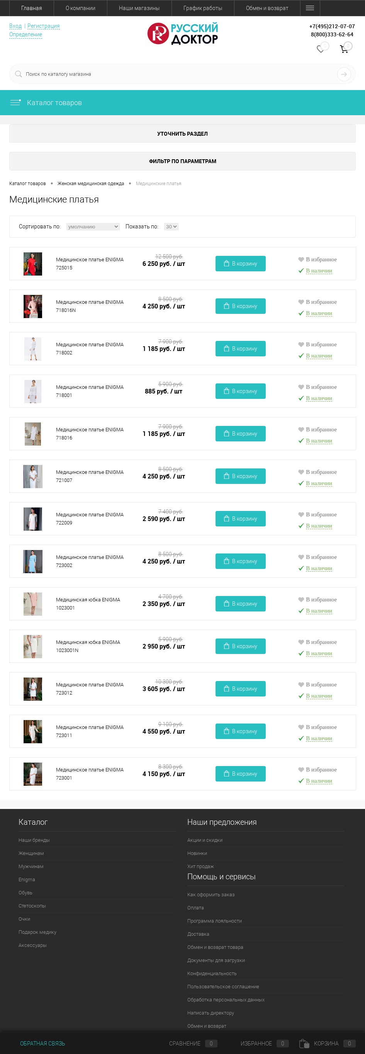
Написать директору (210, 1013)
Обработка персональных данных (226, 1000)
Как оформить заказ (211, 894)
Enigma (27, 879)
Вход (15, 26)
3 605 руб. (164, 689)
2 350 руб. (164, 604)
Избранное (258, 1043)
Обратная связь (37, 1043)
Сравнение (186, 1043)
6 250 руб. (164, 264)
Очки (24, 919)
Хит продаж (200, 866)
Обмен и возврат (267, 8)
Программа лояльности (214, 921)
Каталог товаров (45, 103)
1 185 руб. (164, 349)
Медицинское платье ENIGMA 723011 (90, 731)
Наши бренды (34, 840)
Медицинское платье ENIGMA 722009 (90, 519)
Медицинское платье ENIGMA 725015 (90, 264)
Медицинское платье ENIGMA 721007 (90, 476)
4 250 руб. (164, 306)
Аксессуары (33, 945)
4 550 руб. (164, 731)
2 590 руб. (164, 519)
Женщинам (31, 853)
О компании (80, 8)
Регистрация (43, 26)
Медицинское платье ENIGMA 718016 (90, 434)
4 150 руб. (164, 774)
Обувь (25, 893)
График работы (202, 8)
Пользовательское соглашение (223, 986)
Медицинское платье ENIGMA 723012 (90, 689)
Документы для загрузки (216, 960)
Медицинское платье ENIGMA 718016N (90, 306)
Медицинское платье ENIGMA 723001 (90, 774)
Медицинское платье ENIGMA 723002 (90, 561)
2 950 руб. (164, 646)
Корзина (327, 1043)
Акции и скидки (204, 840)
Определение (25, 34)
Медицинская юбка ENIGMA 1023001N (88, 646)
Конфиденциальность (212, 973)
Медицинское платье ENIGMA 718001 (90, 391)
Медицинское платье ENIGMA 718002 (90, 349)
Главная (31, 8)
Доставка (198, 934)
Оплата (195, 908)
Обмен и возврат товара (215, 947)
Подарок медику (37, 932)
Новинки (197, 853)
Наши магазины (139, 8)
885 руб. (164, 391)
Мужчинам (31, 866)
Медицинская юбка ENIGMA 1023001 (88, 604)
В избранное (317, 259)
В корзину (240, 263)
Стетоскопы (32, 906)
